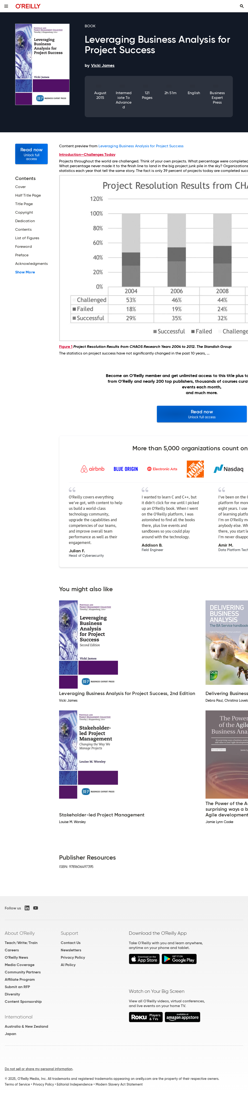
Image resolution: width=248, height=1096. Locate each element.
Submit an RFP (17, 986)
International (19, 1017)
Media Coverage (19, 964)
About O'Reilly (20, 933)
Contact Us (70, 942)
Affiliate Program (20, 979)
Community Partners (23, 972)
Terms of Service (17, 1084)
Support (69, 933)
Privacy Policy (73, 957)
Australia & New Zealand (26, 1026)
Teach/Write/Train (21, 942)
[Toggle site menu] (6, 6)
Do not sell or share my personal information (38, 1069)
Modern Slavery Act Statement (119, 1084)
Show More (25, 272)
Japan (10, 1033)
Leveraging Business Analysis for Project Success (140, 146)
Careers (12, 950)
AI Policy (68, 964)
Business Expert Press (217, 98)
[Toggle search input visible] (242, 6)
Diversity (12, 994)
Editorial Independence (75, 1084)
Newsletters (71, 950)
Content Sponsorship (23, 1001)
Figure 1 (65, 346)
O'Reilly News (16, 957)
